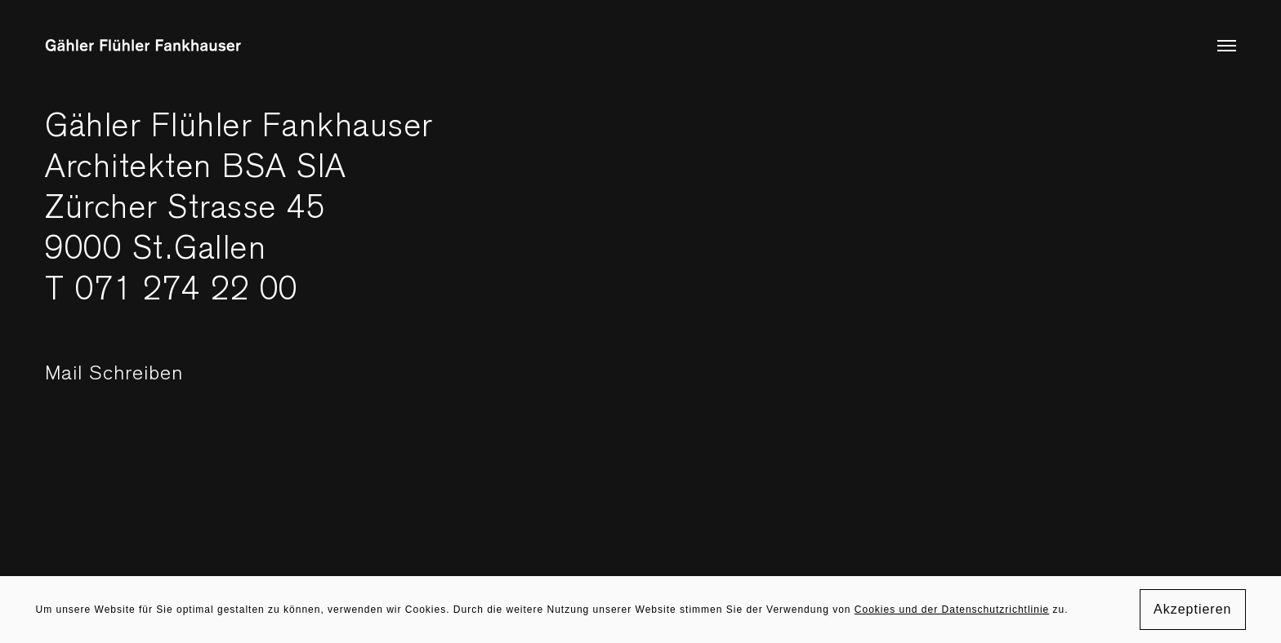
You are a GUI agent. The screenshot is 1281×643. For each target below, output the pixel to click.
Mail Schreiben (152, 381)
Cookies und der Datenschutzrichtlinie (952, 609)
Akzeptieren (1193, 609)
